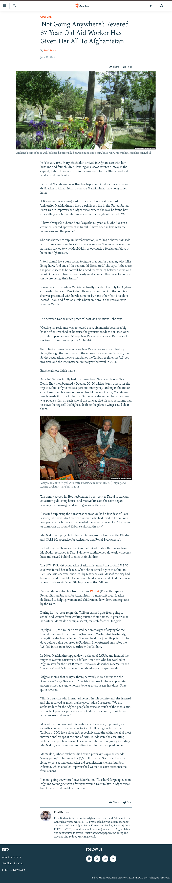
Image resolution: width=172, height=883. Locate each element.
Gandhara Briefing (12, 864)
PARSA (95, 591)
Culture (46, 16)
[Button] (114, 67)
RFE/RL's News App (13, 870)
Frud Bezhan (51, 50)
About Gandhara (11, 857)
